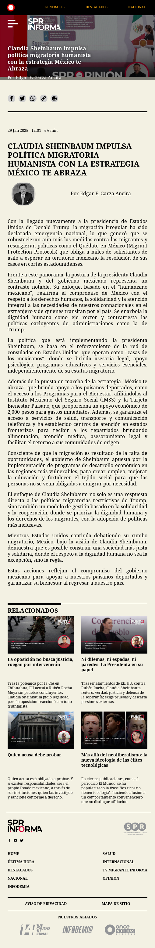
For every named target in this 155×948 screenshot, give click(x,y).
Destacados (107, 7)
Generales (65, 7)
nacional (18, 878)
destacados (20, 870)
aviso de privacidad (46, 903)
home (13, 853)
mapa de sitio (116, 903)
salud (109, 853)
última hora (21, 861)
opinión (111, 878)
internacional (118, 861)
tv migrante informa (125, 870)
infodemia (19, 886)
